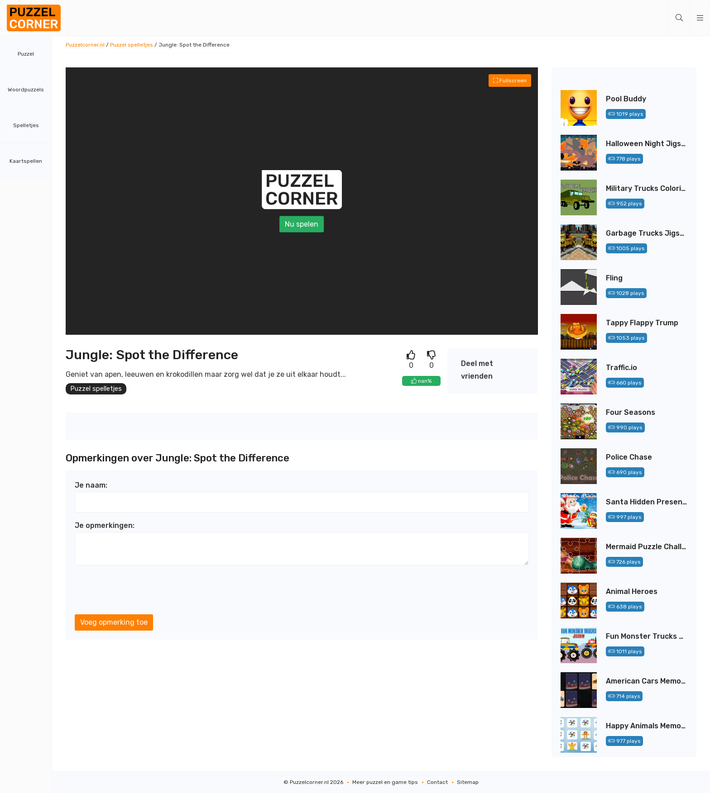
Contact (437, 782)
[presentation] (143, 590)
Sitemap (468, 782)
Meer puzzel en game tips (385, 782)
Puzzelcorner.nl (85, 45)
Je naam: (91, 485)
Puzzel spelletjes (131, 45)
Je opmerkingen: (104, 526)
